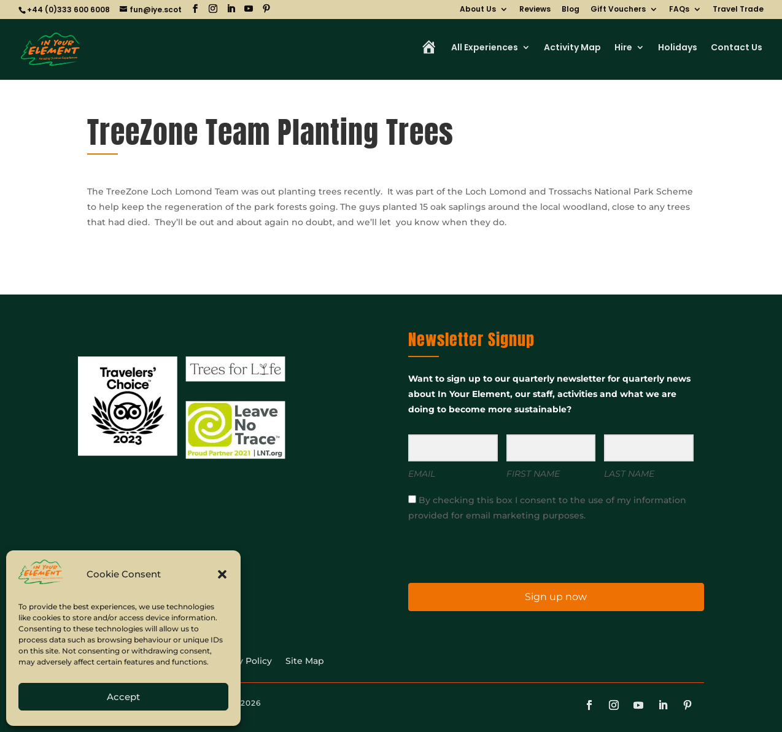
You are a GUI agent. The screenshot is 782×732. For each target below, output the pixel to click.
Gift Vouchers (618, 10)
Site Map (304, 661)
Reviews (535, 10)
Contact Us (736, 48)
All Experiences (484, 48)
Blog (570, 10)
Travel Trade (738, 10)
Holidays (677, 48)
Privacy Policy (241, 661)
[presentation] (483, 551)
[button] (222, 574)
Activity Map (572, 48)
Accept (123, 697)
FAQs (679, 10)
